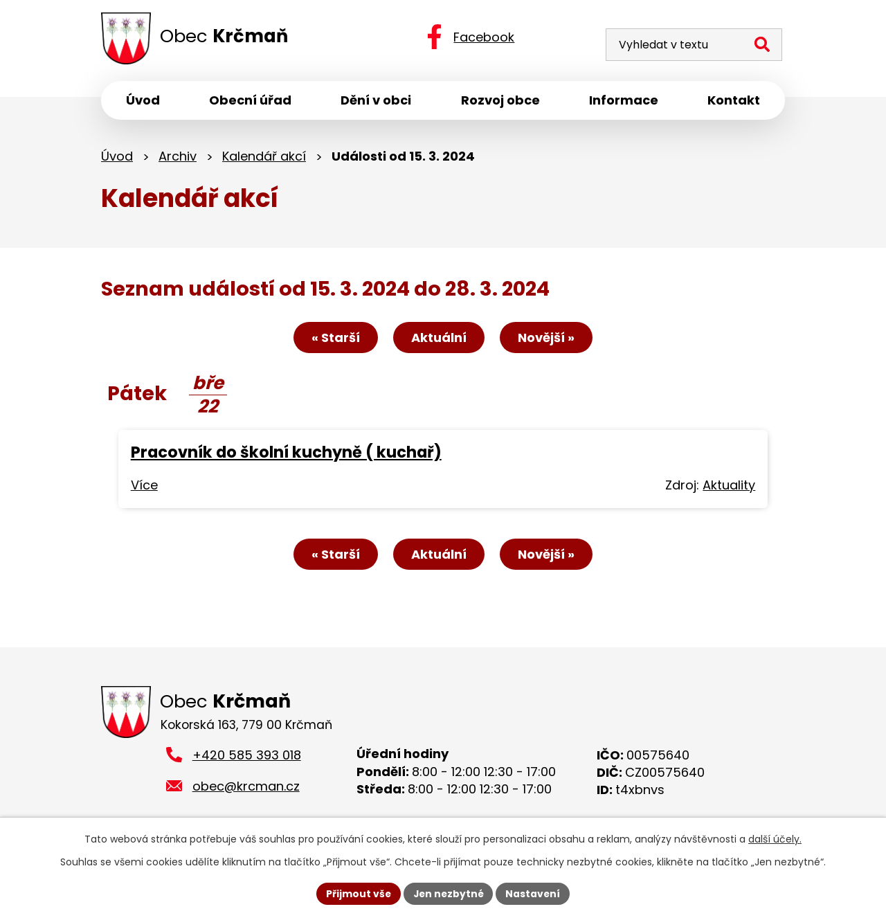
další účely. (775, 839)
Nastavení (534, 893)
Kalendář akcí (264, 157)
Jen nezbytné (448, 893)
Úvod (117, 157)
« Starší (333, 339)
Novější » (548, 339)
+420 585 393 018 (246, 757)
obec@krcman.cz (246, 788)
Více (144, 487)
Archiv (178, 157)
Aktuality (729, 487)
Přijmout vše (357, 893)
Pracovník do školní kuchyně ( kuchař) (286, 454)
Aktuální (439, 339)
